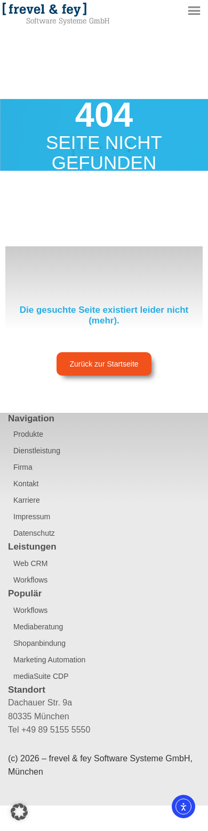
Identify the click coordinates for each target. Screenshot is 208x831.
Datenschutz (34, 533)
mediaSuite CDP (41, 676)
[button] (19, 812)
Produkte (28, 434)
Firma (23, 467)
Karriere (26, 500)
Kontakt (25, 483)
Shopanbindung (39, 643)
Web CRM (30, 563)
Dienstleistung (36, 450)
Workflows (30, 580)
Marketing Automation (49, 659)
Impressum (31, 516)
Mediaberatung (38, 626)
